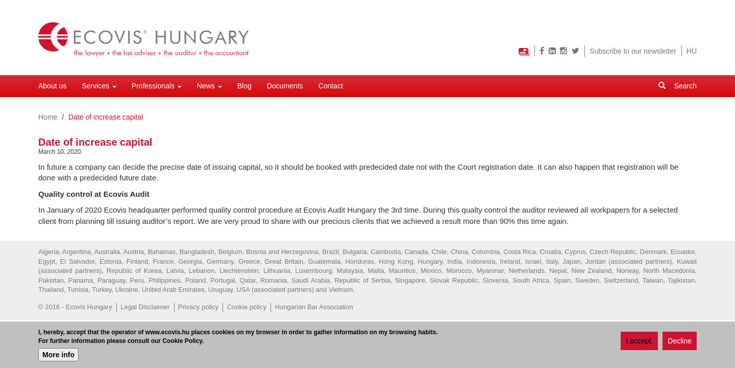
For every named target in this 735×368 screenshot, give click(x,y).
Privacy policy (198, 307)
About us (52, 86)
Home (47, 117)
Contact (330, 86)
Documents (285, 86)
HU (692, 51)
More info (58, 355)
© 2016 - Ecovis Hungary (75, 307)
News (209, 86)
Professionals (157, 86)
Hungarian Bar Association (314, 307)
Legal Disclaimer (144, 307)
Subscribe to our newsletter (633, 51)
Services (99, 86)
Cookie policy (246, 307)
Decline (680, 341)
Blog (244, 86)
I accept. (639, 341)
